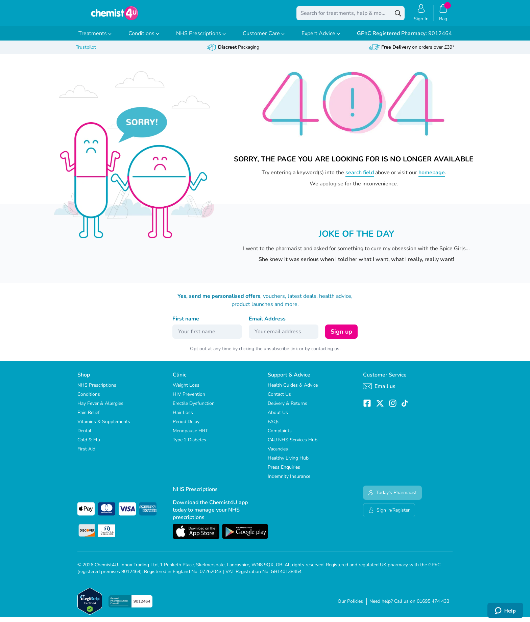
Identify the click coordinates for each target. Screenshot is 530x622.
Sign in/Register (389, 515)
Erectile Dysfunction (194, 408)
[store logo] (114, 15)
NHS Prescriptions (201, 38)
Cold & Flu (88, 444)
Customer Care (264, 38)
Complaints (280, 435)
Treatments (95, 38)
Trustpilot (86, 52)
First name (185, 323)
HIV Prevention (189, 399)
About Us (278, 417)
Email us (379, 391)
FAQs (274, 426)
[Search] (398, 15)
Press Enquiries (284, 472)
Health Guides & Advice (293, 390)
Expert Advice (321, 38)
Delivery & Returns (287, 408)
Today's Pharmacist (392, 497)
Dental (84, 435)
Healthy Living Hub (288, 463)
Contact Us (279, 399)
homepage (431, 177)
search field (359, 177)
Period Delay (186, 426)
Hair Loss (183, 417)
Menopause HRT (190, 435)
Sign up (341, 336)
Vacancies (278, 453)
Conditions (143, 38)
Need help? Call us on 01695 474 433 (409, 606)
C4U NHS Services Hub (292, 444)
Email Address (267, 323)
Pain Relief (88, 417)
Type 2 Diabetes (189, 444)
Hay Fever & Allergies (100, 408)
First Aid (86, 453)
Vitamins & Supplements (103, 426)
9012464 (404, 38)
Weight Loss (186, 390)
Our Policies (350, 606)
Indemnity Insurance (289, 481)
